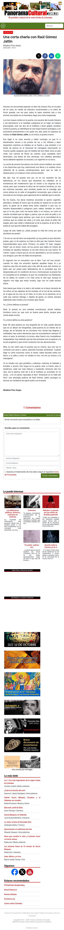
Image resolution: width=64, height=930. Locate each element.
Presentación (16, 913)
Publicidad (25, 913)
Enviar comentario (50, 475)
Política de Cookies (46, 913)
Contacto (7, 913)
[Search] (54, 26)
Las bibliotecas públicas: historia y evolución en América (12, 513)
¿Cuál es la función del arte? (14, 790)
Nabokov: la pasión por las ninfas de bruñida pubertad (50, 512)
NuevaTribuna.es (10, 890)
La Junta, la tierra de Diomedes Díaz (17, 822)
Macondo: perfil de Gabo (13, 808)
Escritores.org (9, 899)
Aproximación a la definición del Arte (18, 829)
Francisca (32, 510)
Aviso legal (34, 913)
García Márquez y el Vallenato (15, 815)
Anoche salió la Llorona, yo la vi (51, 546)
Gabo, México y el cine (12, 856)
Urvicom (35, 928)
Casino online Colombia (13, 903)
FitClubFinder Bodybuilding (14, 885)
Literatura (8, 32)
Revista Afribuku (10, 894)
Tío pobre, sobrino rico (31, 546)
